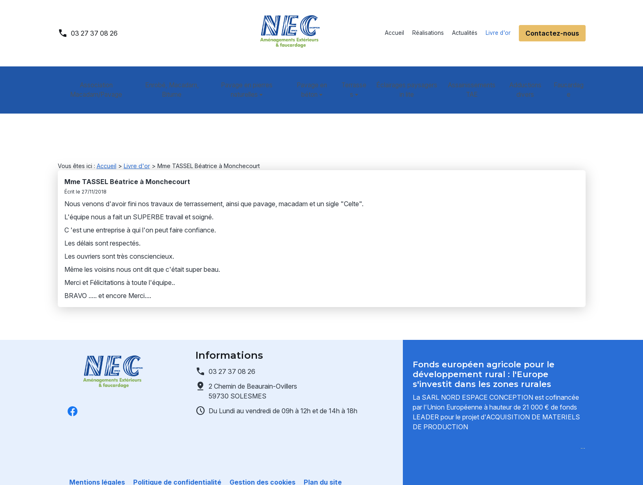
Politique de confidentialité (177, 469)
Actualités (464, 33)
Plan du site (323, 469)
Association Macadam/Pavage (95, 80)
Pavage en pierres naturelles (241, 80)
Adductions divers (528, 80)
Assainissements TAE (474, 80)
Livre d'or (498, 33)
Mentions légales (97, 469)
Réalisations (428, 33)
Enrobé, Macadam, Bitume (169, 80)
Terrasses (351, 80)
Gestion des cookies (262, 469)
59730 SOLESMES (254, 357)
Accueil (394, 33)
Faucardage (570, 80)
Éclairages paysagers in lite (408, 80)
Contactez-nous (552, 33)
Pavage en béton (308, 80)
